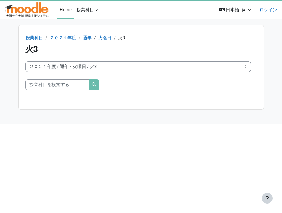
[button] (234, 10)
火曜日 (105, 38)
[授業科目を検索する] (57, 84)
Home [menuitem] (66, 9)
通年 (87, 38)
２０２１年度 (63, 38)
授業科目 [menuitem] (85, 9)
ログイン (268, 9)
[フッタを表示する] (267, 198)
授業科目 (34, 38)
